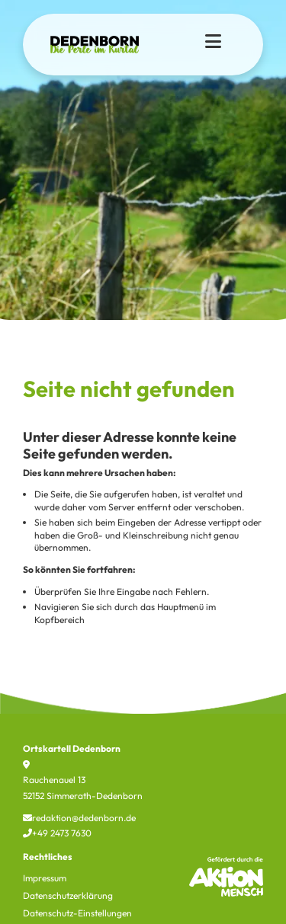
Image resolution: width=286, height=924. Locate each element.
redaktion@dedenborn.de (79, 817)
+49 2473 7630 (57, 833)
